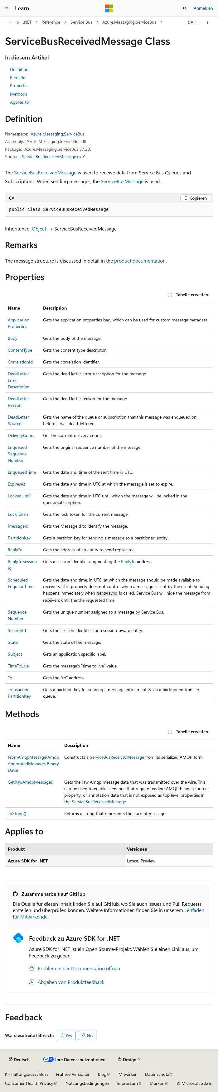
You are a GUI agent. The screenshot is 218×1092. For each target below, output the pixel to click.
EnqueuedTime (22, 472)
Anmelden (203, 8)
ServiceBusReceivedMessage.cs (51, 156)
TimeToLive (18, 666)
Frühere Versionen (73, 1074)
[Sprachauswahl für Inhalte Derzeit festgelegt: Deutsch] (19, 1060)
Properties (19, 85)
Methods (18, 94)
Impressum (127, 1083)
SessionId (17, 630)
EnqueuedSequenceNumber (17, 453)
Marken (157, 1083)
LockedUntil (19, 496)
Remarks (18, 77)
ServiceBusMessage (122, 181)
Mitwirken (128, 1074)
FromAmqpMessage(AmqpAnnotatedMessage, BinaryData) (33, 763)
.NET (27, 22)
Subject (15, 654)
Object (39, 228)
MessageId (18, 526)
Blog (102, 1074)
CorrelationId (20, 362)
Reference (50, 22)
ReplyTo (15, 550)
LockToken (18, 514)
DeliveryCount (21, 435)
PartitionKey (19, 538)
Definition (19, 69)
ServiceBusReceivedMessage (45, 172)
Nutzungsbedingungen (87, 1083)
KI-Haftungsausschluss (26, 1074)
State (13, 642)
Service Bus (81, 22)
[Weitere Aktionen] (207, 22)
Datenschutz (157, 1074)
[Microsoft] (109, 8)
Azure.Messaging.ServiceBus (129, 22)
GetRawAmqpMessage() (30, 782)
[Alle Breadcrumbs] (10, 22)
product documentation (140, 260)
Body (12, 338)
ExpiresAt (16, 484)
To (10, 678)
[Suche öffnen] (185, 8)
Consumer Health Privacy (29, 1083)
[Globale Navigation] (6, 8)
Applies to (19, 102)
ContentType (20, 350)
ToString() (17, 813)
